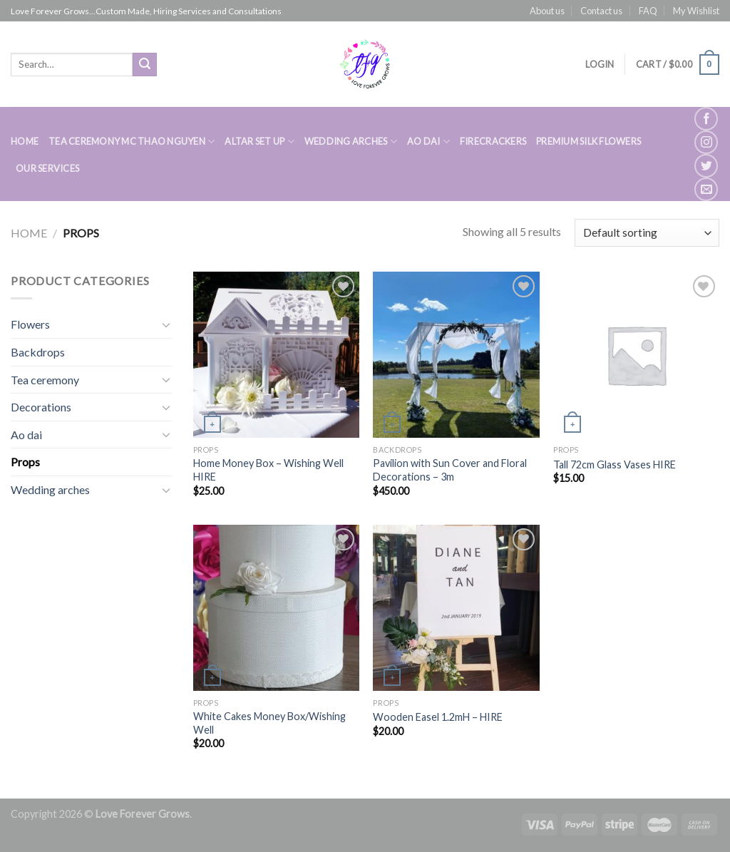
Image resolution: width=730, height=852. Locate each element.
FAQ (648, 10)
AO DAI (428, 141)
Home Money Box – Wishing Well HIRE (268, 470)
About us (547, 10)
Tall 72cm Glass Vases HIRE (614, 464)
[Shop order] (647, 233)
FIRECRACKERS (493, 141)
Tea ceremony (45, 379)
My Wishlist (696, 10)
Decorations (41, 407)
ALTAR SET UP (259, 141)
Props (25, 461)
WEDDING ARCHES (350, 141)
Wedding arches (50, 489)
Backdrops (38, 352)
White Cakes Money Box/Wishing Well (269, 723)
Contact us (601, 10)
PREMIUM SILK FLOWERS (588, 141)
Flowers (30, 324)
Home (29, 233)
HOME (24, 141)
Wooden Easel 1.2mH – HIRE (438, 717)
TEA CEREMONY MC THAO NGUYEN (131, 141)
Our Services (47, 168)
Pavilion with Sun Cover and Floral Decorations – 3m (450, 470)
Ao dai (26, 434)
